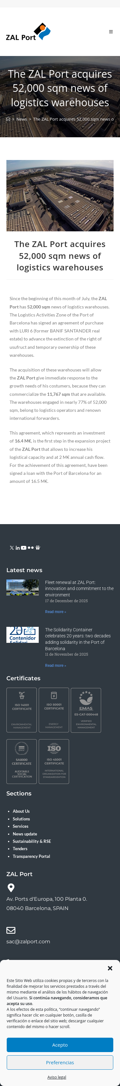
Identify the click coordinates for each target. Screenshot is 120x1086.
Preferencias (60, 1062)
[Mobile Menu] (111, 31)
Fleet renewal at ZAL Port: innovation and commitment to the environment (79, 588)
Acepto (60, 1045)
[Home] (8, 119)
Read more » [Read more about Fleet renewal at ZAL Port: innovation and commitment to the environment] (55, 612)
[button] (110, 968)
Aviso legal (56, 1077)
